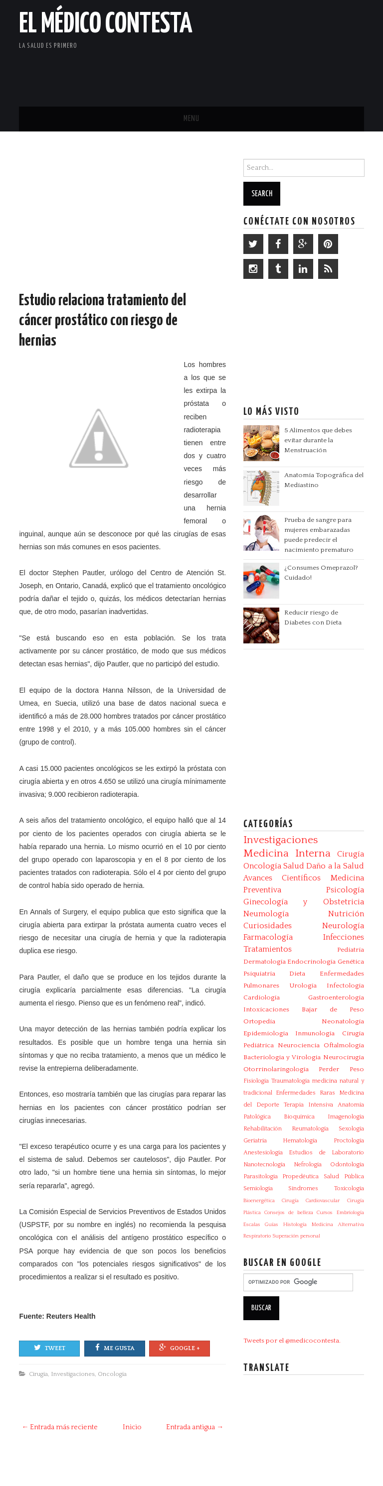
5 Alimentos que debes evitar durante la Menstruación (318, 440)
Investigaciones (73, 1373)
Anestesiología (263, 1152)
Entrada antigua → (194, 1427)
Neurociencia (299, 1045)
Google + (179, 1348)
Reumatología (310, 1128)
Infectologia (345, 985)
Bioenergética (259, 1201)
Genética (351, 961)
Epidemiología (265, 1033)
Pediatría (350, 949)
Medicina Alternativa (338, 1225)
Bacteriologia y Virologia (282, 1057)
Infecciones (343, 937)
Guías (271, 1225)
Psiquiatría (259, 973)
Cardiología (261, 997)
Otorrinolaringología (276, 1069)
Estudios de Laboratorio (326, 1152)
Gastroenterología (336, 997)
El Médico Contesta (105, 24)
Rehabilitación (262, 1128)
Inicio (132, 1427)
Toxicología (349, 1188)
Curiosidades (267, 925)
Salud (293, 866)
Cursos (325, 1213)
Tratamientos (267, 949)
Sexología (351, 1128)
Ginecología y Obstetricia (303, 901)
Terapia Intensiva (308, 1105)
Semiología (258, 1188)
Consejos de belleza (288, 1213)
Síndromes (303, 1188)
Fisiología (256, 1081)
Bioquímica (299, 1117)
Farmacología (268, 937)
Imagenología (346, 1117)
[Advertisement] (247, 72)
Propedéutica (300, 1176)
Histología (295, 1225)
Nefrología (308, 1164)
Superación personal (296, 1236)
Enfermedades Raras (305, 1093)
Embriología (350, 1213)
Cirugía (38, 1373)
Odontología (347, 1164)
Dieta (297, 973)
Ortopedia (259, 1021)
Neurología (343, 925)
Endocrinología (311, 961)
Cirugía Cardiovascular (311, 1201)
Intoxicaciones (266, 1009)
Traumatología (290, 1081)
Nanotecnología (264, 1164)
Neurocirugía (343, 1057)
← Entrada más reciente (59, 1427)
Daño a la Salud (335, 866)
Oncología (112, 1373)
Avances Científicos (282, 877)
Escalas (251, 1225)
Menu (191, 119)
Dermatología (264, 961)
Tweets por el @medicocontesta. (292, 1340)
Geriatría (255, 1140)
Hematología (300, 1140)
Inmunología (315, 1033)
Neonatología (343, 1021)
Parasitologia (260, 1176)
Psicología (345, 889)
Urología (303, 985)
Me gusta (114, 1348)
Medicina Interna (287, 854)
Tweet (49, 1348)
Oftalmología (344, 1045)
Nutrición (346, 913)
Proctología (349, 1140)
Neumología (266, 913)
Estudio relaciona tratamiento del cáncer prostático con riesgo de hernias (102, 321)
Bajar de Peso (333, 1009)
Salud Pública (344, 1176)
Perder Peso (341, 1069)
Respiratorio (257, 1236)
